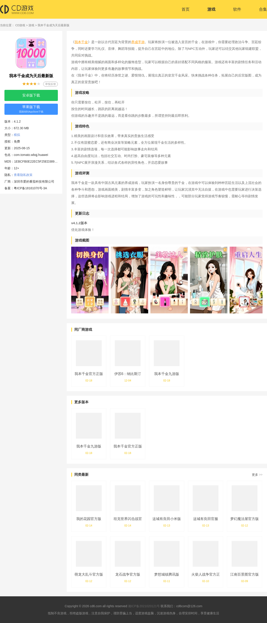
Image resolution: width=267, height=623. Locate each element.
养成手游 (138, 42)
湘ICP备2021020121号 (144, 606)
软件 (237, 9)
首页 (186, 9)
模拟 (17, 135)
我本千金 (81, 42)
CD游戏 (20, 25)
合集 (263, 9)
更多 (257, 474)
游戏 (211, 9)
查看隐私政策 (23, 175)
